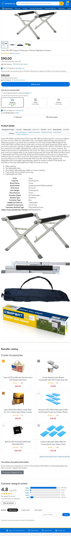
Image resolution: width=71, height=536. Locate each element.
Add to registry (52, 117)
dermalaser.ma (20, 68)
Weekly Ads (60, 530)
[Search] (61, 3)
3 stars (27, 492)
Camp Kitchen (57, 132)
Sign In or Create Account (15, 530)
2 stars (27, 495)
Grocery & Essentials (36, 8)
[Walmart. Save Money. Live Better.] (8, 3)
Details (17, 113)
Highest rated (25, 510)
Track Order (47, 530)
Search (66, 515)
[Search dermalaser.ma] (37, 3)
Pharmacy (61, 8)
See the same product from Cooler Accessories (55, 456)
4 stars (27, 490)
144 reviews (15, 53)
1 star (27, 497)
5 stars (27, 488)
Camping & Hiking (46, 132)
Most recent (12, 510)
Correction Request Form (12, 472)
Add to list (17, 117)
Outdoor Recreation (34, 132)
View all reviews (8, 503)
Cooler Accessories (22, 134)
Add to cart (35, 84)
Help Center (33, 530)
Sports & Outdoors (21, 132)
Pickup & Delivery (50, 8)
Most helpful (38, 510)
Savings (25, 8)
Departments (7, 8)
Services (17, 8)
